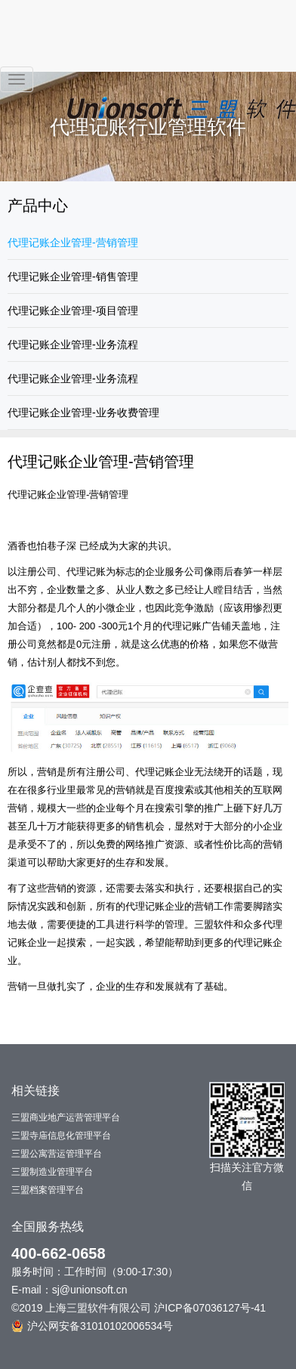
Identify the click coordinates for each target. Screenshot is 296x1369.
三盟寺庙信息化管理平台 (61, 1135)
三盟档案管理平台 (47, 1190)
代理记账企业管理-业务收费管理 (83, 412)
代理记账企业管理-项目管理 (73, 310)
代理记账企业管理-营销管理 (73, 242)
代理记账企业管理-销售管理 (73, 276)
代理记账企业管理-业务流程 (73, 344)
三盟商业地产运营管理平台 (65, 1117)
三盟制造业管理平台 (52, 1172)
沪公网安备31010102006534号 (92, 1326)
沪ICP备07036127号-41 (210, 1308)
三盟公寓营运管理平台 (56, 1153)
